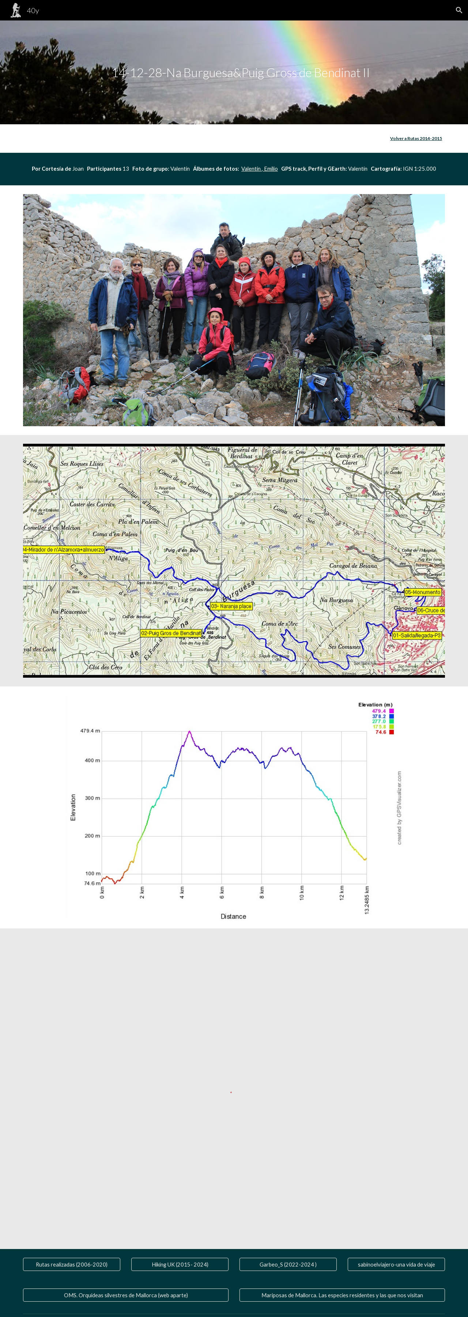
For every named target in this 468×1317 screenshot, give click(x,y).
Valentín (251, 169)
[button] (459, 10)
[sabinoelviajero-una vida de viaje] (396, 1264)
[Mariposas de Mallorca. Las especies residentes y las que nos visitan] (342, 1295)
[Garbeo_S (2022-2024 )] (288, 1264)
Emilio (270, 169)
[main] (234, 72)
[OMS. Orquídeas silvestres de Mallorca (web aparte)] (125, 1295)
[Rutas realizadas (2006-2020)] (71, 1264)
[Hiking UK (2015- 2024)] (180, 1264)
